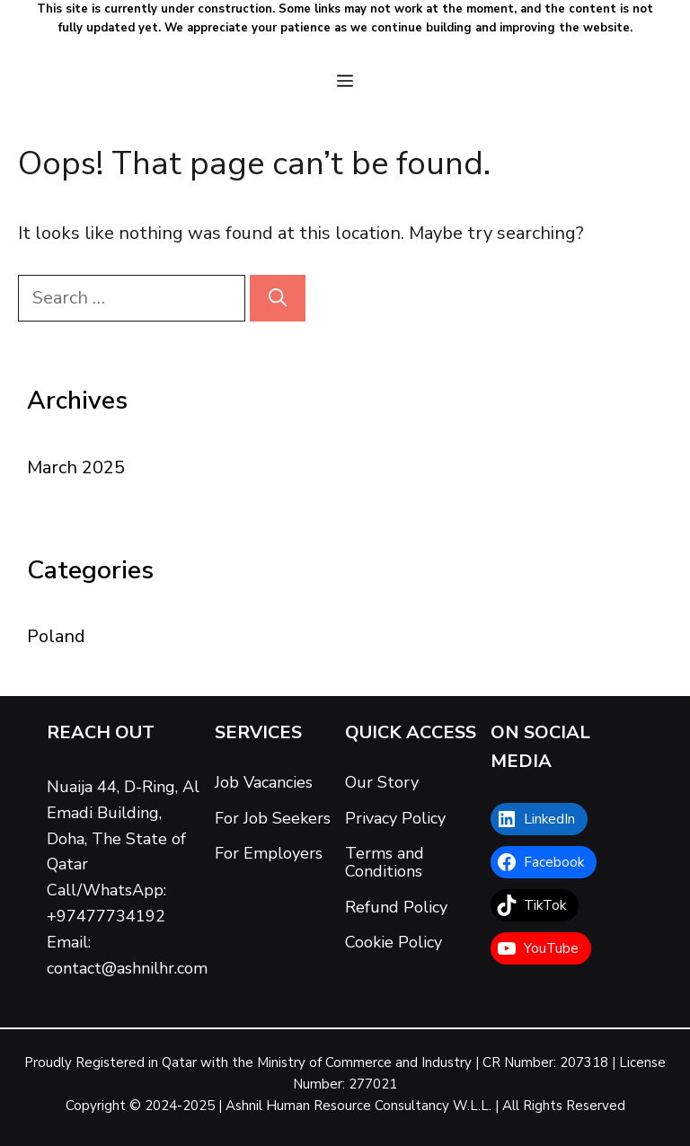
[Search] (277, 298)
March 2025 (76, 467)
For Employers (269, 853)
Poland (56, 636)
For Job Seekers (273, 818)
